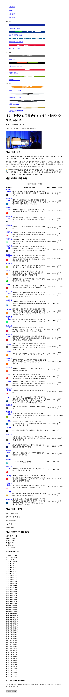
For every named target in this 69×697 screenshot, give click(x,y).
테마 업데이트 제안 (11, 691)
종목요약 (12, 10)
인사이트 (12, 17)
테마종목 (12, 14)
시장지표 (12, 7)
